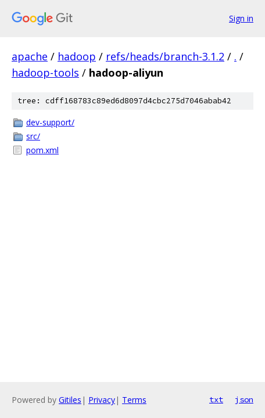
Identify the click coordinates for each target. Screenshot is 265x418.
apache (30, 56)
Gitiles (70, 399)
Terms (134, 399)
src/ (33, 136)
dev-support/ (50, 122)
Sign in (241, 18)
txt (216, 399)
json (244, 399)
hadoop (77, 56)
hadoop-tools (45, 73)
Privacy (101, 399)
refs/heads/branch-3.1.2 (165, 56)
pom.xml (42, 150)
